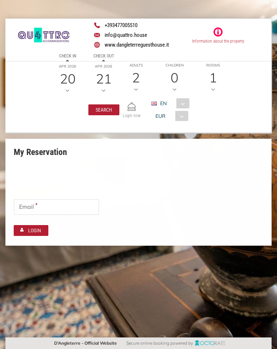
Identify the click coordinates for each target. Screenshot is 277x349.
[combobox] (173, 103)
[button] (103, 109)
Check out (103, 56)
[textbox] (56, 181)
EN (163, 103)
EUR (160, 116)
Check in (67, 56)
